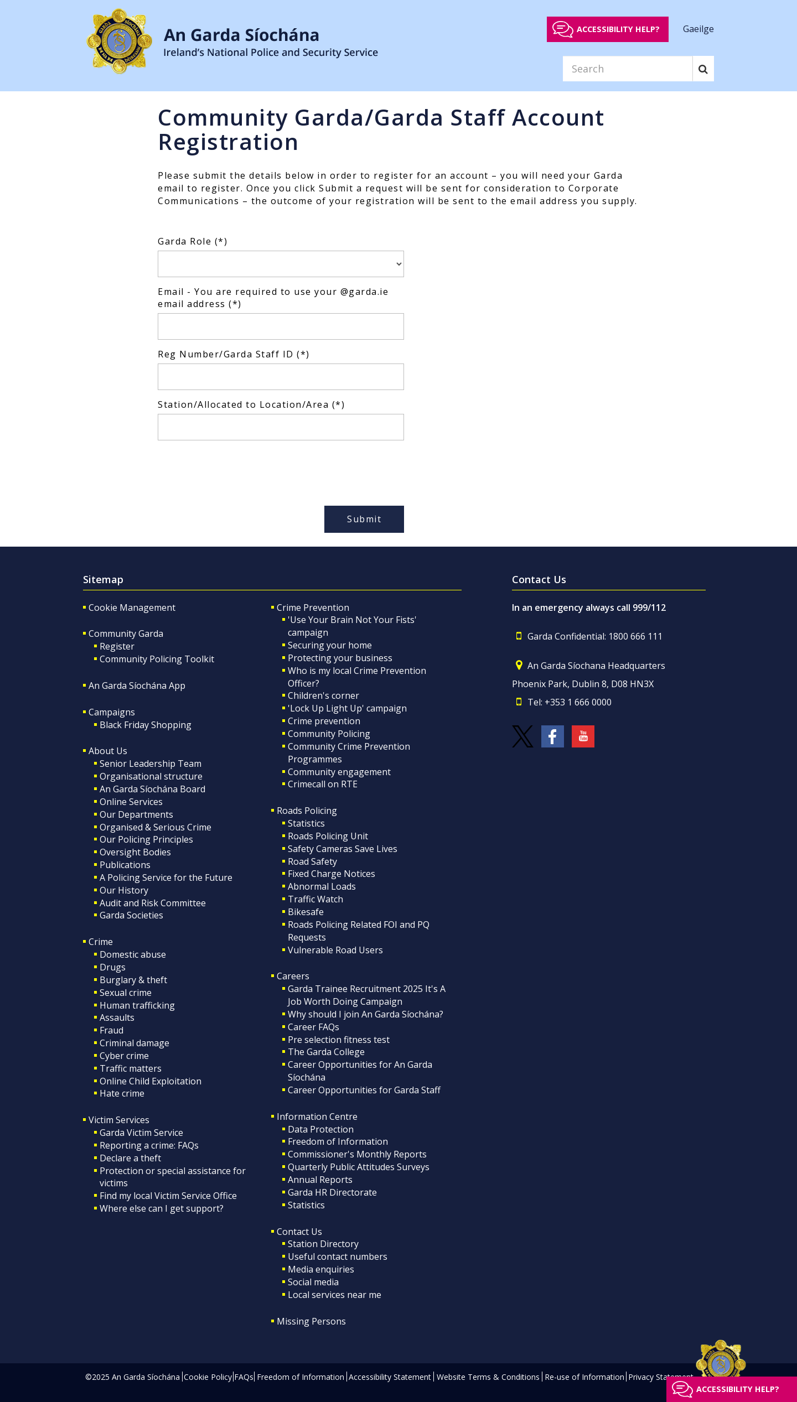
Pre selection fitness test (339, 1040)
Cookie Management (132, 607)
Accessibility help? (618, 29)
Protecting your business (340, 658)
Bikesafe (306, 912)
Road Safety (312, 861)
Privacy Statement (661, 1377)
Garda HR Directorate (332, 1192)
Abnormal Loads (322, 886)
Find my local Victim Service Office (168, 1196)
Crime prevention (324, 721)
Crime (101, 942)
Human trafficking (137, 1005)
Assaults (117, 1017)
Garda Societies (131, 915)
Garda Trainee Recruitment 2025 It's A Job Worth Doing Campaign (367, 995)
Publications (125, 865)
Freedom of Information (338, 1141)
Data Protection (321, 1129)
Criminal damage (134, 1043)
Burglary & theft (133, 980)
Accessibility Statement (390, 1377)
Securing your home (330, 645)
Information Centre (317, 1116)
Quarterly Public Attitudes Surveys (358, 1167)
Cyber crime (124, 1056)
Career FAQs (313, 1027)
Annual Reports (320, 1179)
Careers (293, 976)
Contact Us (299, 1232)
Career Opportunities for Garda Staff (364, 1090)
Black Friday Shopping (146, 725)
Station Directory (323, 1244)
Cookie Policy (208, 1377)
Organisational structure (151, 776)
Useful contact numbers (337, 1256)
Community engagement (339, 772)
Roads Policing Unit (328, 836)
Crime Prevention (313, 607)
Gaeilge (698, 29)
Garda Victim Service (141, 1132)
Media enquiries (321, 1269)
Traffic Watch (315, 899)
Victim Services (119, 1120)
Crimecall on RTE (323, 784)
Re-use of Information (584, 1377)
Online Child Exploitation (150, 1081)
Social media (313, 1282)
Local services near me (334, 1295)
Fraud (111, 1030)
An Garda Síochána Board (152, 789)
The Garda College (326, 1052)
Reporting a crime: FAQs (149, 1145)
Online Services (131, 802)
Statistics (306, 823)
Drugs (113, 967)
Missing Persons (311, 1321)
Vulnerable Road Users (335, 950)
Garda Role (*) (192, 241)
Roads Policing (307, 810)
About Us (108, 751)
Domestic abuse (133, 954)
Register (117, 646)
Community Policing (329, 734)
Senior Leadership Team (150, 763)
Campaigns (112, 712)
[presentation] (242, 470)
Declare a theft (130, 1158)
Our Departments (136, 814)
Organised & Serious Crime (155, 827)
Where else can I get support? (162, 1208)
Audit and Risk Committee (153, 903)
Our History (124, 890)
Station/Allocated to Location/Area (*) (251, 404)
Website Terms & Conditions (488, 1377)
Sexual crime (126, 992)
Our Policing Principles (146, 839)
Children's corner (323, 695)
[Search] (627, 68)
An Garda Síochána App (137, 685)
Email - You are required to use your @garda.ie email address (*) (273, 297)
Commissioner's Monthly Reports (357, 1154)
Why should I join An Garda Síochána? (365, 1014)
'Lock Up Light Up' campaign (347, 708)
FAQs (243, 1377)
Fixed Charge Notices (331, 874)
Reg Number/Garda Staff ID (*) (234, 354)
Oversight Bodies (135, 852)
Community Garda (126, 633)
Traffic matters (131, 1068)
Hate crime (122, 1093)
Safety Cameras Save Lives (342, 849)
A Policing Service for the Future (166, 877)
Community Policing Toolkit (157, 659)
